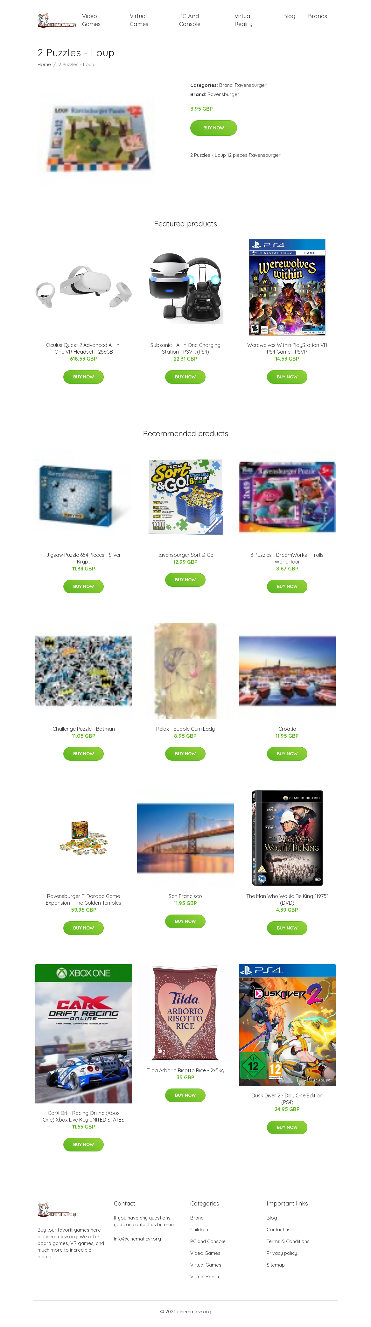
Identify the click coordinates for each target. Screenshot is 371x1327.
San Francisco (185, 900)
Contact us (278, 1234)
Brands (317, 18)
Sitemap (276, 1269)
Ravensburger (251, 89)
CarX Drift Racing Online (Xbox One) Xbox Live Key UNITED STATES (83, 1120)
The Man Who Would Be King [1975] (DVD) (287, 903)
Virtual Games (139, 22)
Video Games (91, 22)
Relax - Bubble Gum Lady (185, 733)
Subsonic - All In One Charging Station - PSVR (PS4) (185, 352)
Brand (226, 89)
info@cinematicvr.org (137, 1243)
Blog (289, 18)
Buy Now (213, 132)
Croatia (287, 733)
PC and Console (189, 22)
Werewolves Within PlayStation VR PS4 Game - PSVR (287, 352)
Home (44, 69)
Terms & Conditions (288, 1246)
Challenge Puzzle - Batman (83, 733)
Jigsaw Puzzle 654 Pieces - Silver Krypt (83, 562)
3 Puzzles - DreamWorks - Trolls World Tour (287, 562)
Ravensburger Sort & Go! (185, 559)
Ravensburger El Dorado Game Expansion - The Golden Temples (83, 903)
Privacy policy (282, 1257)
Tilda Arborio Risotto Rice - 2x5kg (185, 1075)
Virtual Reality (243, 22)
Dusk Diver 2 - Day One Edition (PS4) (287, 1103)
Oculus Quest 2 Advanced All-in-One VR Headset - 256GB (83, 352)
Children (199, 1234)
